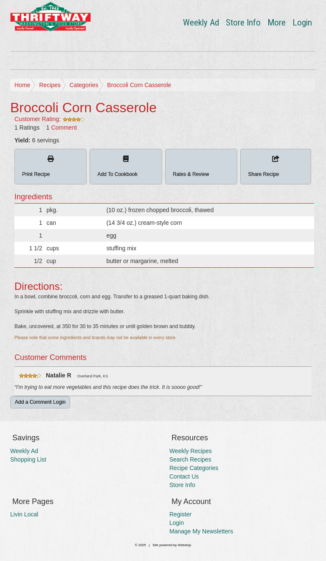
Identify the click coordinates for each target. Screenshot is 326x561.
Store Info (243, 22)
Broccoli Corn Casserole (139, 85)
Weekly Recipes (190, 451)
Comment (64, 127)
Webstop (184, 545)
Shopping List (28, 459)
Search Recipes (190, 459)
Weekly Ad (201, 22)
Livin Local (24, 514)
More (276, 22)
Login (302, 22)
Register (180, 514)
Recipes (50, 85)
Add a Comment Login (40, 402)
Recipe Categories (193, 468)
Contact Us (184, 476)
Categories (84, 85)
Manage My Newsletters (201, 531)
